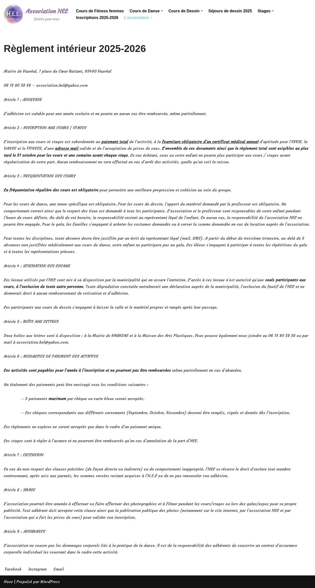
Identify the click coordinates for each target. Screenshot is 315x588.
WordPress (50, 581)
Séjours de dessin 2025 (230, 11)
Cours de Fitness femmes (100, 11)
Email (58, 569)
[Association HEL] (36, 14)
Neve (8, 581)
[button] (162, 11)
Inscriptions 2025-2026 (97, 18)
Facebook (13, 569)
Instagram (37, 569)
